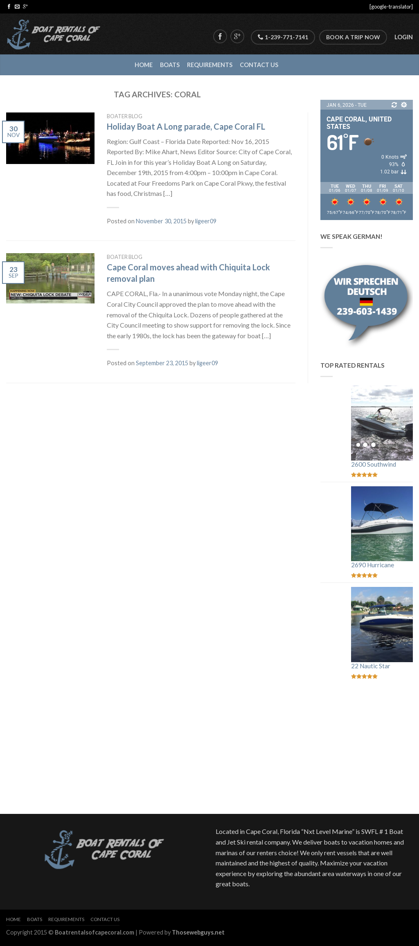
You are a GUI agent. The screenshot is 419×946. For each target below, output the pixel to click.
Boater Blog (124, 116)
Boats (170, 64)
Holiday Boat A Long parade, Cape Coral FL (186, 126)
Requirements (209, 64)
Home (144, 64)
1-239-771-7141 (283, 37)
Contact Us (259, 64)
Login (403, 37)
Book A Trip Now (353, 37)
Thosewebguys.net (198, 932)
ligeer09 (205, 221)
